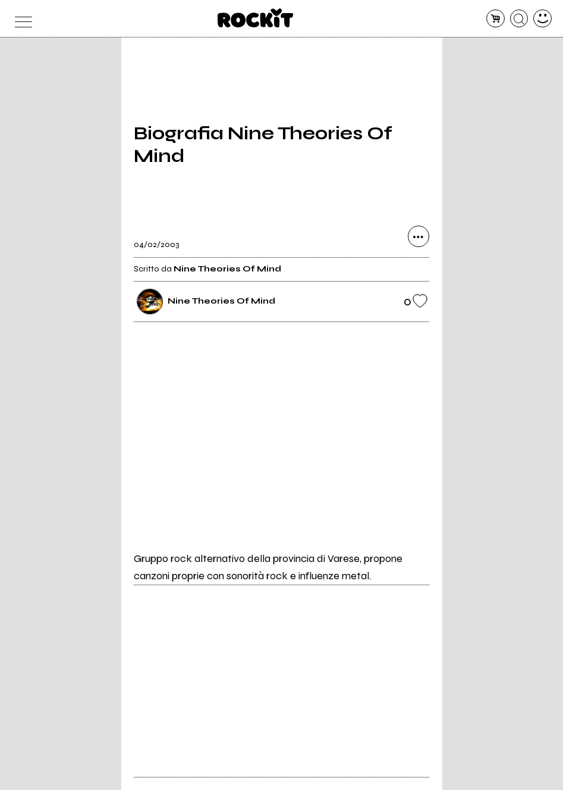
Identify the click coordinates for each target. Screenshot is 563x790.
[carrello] (495, 19)
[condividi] (418, 236)
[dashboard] (542, 19)
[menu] (20, 19)
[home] (255, 17)
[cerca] (519, 19)
